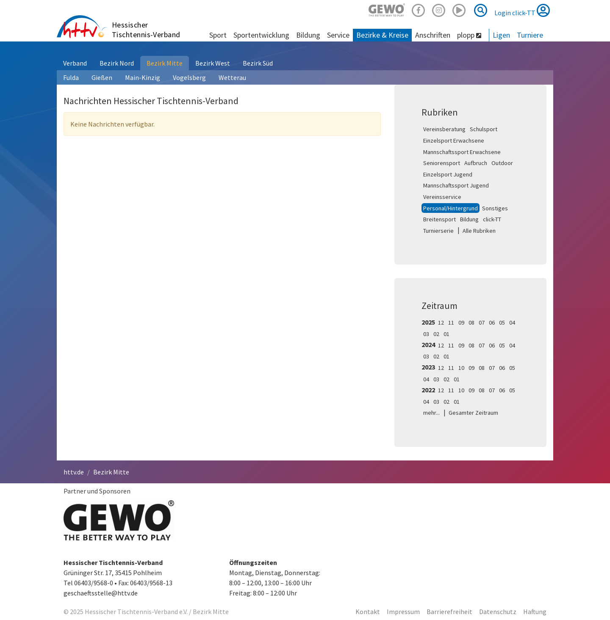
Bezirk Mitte (165, 63)
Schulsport (483, 129)
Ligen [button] (501, 35)
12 (441, 322)
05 (502, 322)
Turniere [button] (530, 35)
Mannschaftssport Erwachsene (462, 152)
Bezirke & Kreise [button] (382, 35)
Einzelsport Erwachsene (453, 140)
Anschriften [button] (432, 35)
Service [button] (338, 35)
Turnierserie (438, 230)
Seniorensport (441, 163)
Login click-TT (522, 10)
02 (436, 334)
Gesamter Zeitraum (473, 412)
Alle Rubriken (479, 230)
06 (492, 322)
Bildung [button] (308, 35)
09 (461, 322)
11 (451, 322)
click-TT (492, 219)
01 (446, 334)
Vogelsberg (189, 77)
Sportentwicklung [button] (261, 35)
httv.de (74, 472)
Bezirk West (212, 63)
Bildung (469, 219)
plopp (469, 35)
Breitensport (439, 219)
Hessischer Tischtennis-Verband (146, 29)
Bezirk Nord (117, 63)
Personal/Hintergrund (450, 208)
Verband (75, 63)
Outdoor (502, 163)
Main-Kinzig (142, 77)
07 (482, 322)
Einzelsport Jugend (447, 174)
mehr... (431, 412)
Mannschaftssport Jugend (456, 185)
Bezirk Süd (258, 63)
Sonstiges (495, 208)
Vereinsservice (442, 197)
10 (461, 368)
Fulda (71, 77)
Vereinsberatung (444, 129)
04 (512, 322)
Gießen (102, 77)
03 (426, 334)
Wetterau (232, 77)
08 (471, 322)
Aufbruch (475, 163)
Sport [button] (218, 35)
